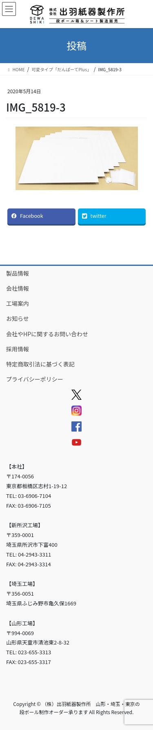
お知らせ (17, 318)
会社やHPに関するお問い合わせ (47, 334)
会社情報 (17, 288)
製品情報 (17, 273)
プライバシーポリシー (34, 379)
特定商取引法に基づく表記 (40, 364)
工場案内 (17, 303)
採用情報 (17, 349)
